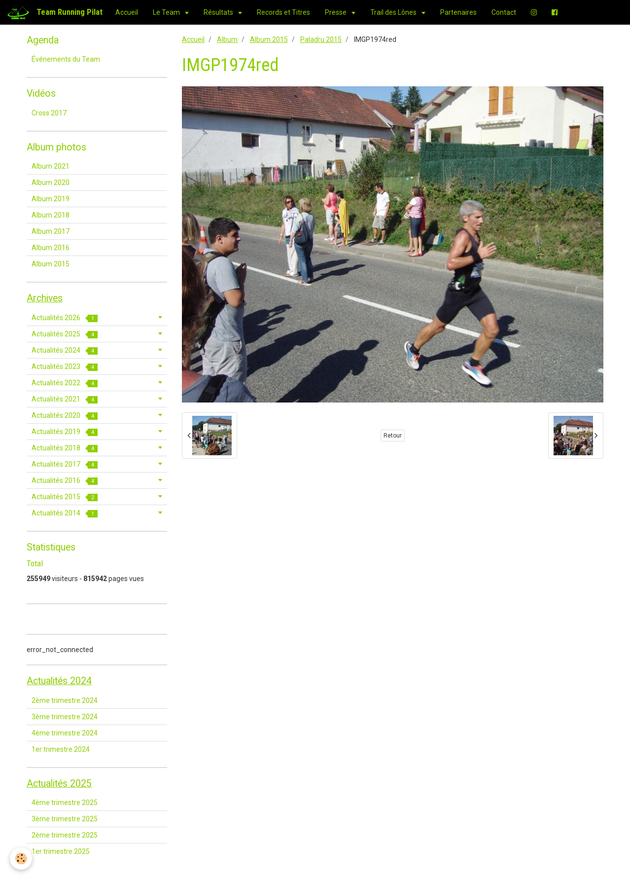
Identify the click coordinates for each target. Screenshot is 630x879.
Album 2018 (51, 215)
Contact (503, 12)
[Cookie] (21, 858)
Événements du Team (66, 59)
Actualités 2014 (65, 513)
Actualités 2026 (65, 318)
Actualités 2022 (65, 383)
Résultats (219, 12)
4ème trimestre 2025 (65, 802)
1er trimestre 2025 (61, 851)
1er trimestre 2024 (61, 749)
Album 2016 (51, 248)
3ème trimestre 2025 (65, 819)
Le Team (167, 12)
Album (227, 39)
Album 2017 (51, 231)
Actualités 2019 (65, 432)
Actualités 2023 (65, 367)
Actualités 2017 (65, 464)
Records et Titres (283, 12)
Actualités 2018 (65, 448)
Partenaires (458, 12)
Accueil (126, 12)
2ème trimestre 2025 (65, 835)
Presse (336, 12)
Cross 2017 (49, 113)
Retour (393, 435)
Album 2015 (269, 39)
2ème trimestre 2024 (65, 700)
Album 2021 (51, 166)
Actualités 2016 (65, 480)
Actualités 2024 (65, 350)
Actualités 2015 (65, 497)
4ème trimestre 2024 (65, 733)
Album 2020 (51, 182)
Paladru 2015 (321, 39)
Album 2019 (51, 199)
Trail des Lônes (394, 12)
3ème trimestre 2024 (65, 717)
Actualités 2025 (65, 334)
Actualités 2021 (65, 399)
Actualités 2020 (65, 415)
